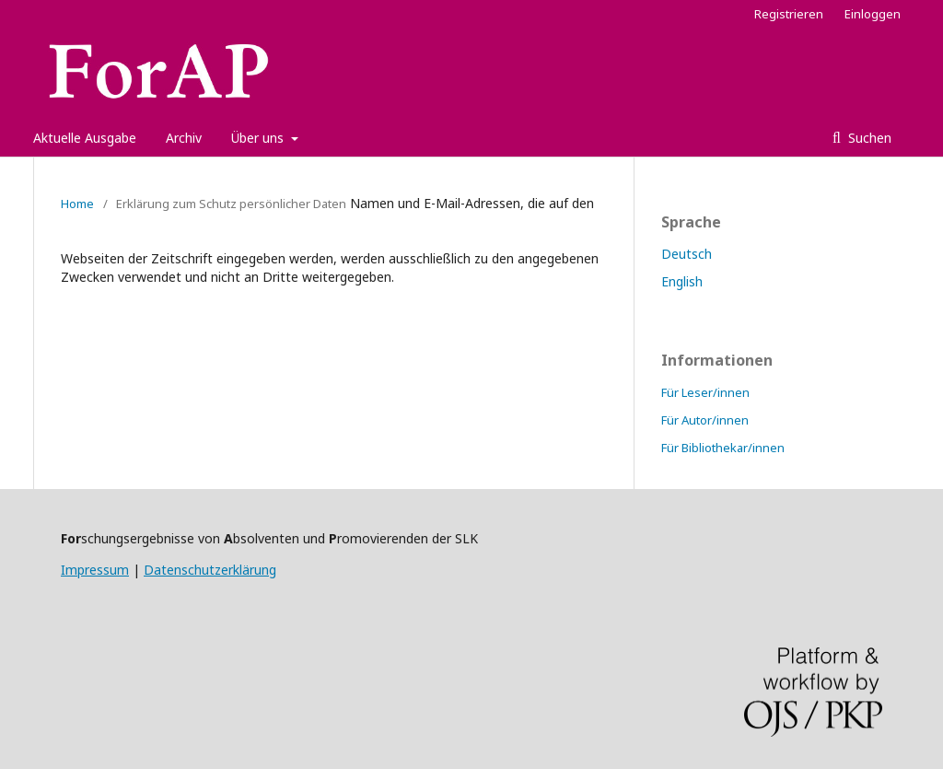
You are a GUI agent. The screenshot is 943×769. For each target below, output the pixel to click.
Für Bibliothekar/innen (723, 447)
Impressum (95, 569)
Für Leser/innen (705, 392)
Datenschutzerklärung (210, 569)
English (682, 281)
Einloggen (872, 14)
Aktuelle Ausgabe (84, 137)
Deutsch (686, 253)
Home (77, 203)
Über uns (259, 137)
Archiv (184, 137)
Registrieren (788, 14)
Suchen (867, 137)
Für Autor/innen (705, 420)
